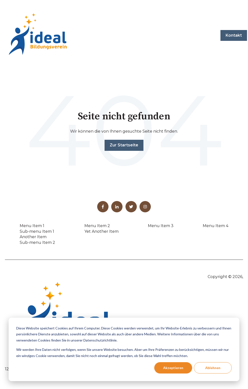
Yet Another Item (101, 231)
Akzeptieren (173, 368)
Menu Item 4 (215, 225)
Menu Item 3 (160, 225)
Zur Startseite (124, 145)
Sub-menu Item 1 (37, 231)
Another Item (33, 236)
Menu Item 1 (32, 225)
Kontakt (234, 35)
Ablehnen (212, 368)
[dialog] (124, 349)
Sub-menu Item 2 (37, 242)
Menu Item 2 (97, 225)
